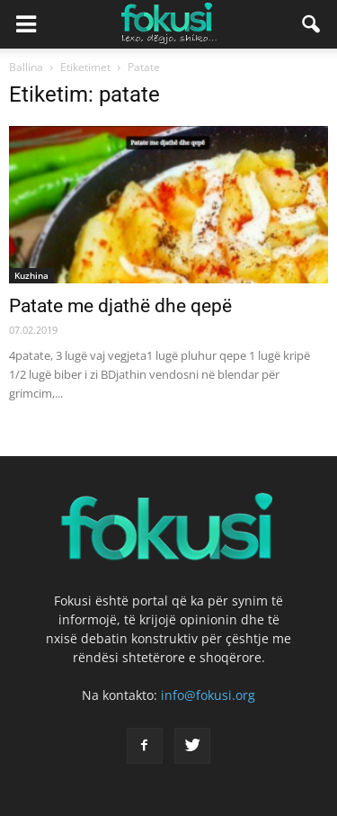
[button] (312, 24)
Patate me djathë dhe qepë (120, 306)
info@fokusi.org (208, 695)
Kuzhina (31, 275)
